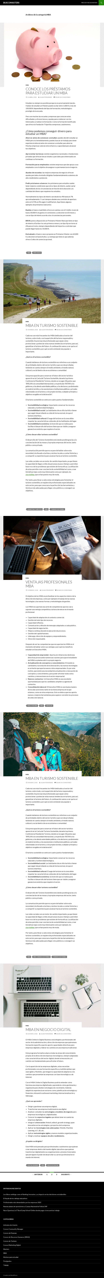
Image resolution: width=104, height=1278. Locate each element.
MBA (27, 85)
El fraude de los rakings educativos (15, 1198)
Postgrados (7, 1261)
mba (29, 252)
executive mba (32, 705)
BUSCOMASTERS (11, 2)
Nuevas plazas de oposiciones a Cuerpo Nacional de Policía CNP (25, 1206)
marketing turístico (35, 509)
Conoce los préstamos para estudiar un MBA (48, 91)
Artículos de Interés (10, 1225)
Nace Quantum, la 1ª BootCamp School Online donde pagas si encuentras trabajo (31, 1210)
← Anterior (37, 1174)
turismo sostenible (57, 509)
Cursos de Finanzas (10, 1233)
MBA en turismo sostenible (52, 325)
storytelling (30, 474)
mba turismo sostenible (41, 957)
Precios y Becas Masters (89, 2)
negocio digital (53, 1165)
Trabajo (6, 1265)
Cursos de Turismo (9, 1241)
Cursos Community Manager (13, 1229)
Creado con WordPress (10, 1275)
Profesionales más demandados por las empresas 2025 (22, 1202)
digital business (33, 1165)
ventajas (49, 705)
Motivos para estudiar (10, 1257)
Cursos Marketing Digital (12, 1245)
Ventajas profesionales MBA (49, 584)
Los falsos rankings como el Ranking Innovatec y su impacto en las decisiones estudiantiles (34, 1194)
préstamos (37, 252)
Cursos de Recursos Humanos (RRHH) (16, 1237)
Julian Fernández (46, 97)
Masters (6, 1249)
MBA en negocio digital (48, 1029)
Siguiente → (66, 1174)
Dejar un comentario (62, 97)
